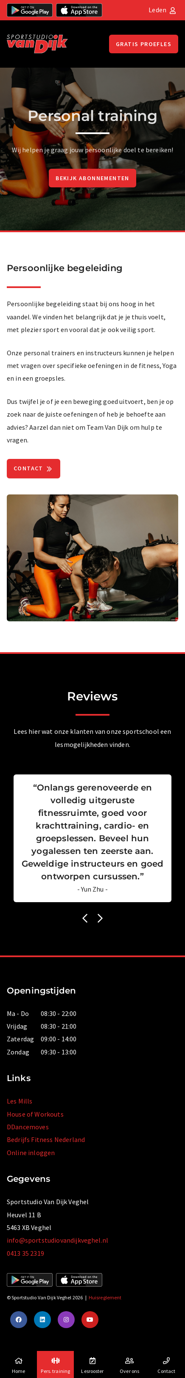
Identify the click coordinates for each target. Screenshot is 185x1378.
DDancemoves (28, 1127)
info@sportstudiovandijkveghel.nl (57, 1240)
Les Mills (19, 1101)
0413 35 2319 (25, 1253)
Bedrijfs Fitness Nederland (46, 1139)
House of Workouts (35, 1114)
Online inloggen (31, 1152)
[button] (85, 918)
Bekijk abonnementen (92, 178)
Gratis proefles (143, 44)
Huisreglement (105, 1297)
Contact (33, 469)
